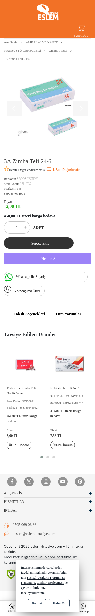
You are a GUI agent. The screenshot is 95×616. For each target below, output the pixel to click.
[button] (42, 457)
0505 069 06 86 (24, 525)
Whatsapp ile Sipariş (24, 277)
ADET (38, 228)
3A (19, 188)
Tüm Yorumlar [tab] (68, 314)
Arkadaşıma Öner (22, 289)
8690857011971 (14, 193)
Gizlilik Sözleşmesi (50, 582)
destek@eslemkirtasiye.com (34, 533)
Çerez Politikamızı (34, 588)
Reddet (37, 603)
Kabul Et (59, 603)
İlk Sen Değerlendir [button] (63, 169)
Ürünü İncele (19, 445)
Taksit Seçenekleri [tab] (29, 314)
